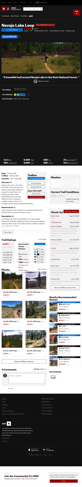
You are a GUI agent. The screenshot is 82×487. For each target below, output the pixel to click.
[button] (4, 57)
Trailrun (23, 2)
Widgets (5, 404)
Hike (15, 2)
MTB (10, 2)
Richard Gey (55, 279)
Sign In (76, 12)
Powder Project (47, 410)
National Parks (47, 414)
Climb (3, 2)
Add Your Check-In (71, 211)
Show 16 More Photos (23, 361)
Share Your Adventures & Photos (13, 414)
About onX (6, 438)
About (4, 398)
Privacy (51, 454)
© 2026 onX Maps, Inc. (35, 454)
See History (70, 201)
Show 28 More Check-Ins (65, 287)
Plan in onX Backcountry (36, 178)
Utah (26, 259)
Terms (45, 454)
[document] (64, 478)
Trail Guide (5, 16)
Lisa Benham (55, 259)
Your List (25, 98)
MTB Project (46, 401)
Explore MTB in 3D (9, 36)
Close (64, 481)
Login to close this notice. (29, 479)
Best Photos (15, 16)
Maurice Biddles (56, 226)
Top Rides (24, 16)
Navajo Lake (70, 31)
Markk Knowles (43, 81)
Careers (5, 441)
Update (72, 199)
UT (31, 31)
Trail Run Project (47, 407)
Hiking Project (46, 404)
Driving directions (36, 183)
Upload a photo (36, 193)
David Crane (55, 216)
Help (3, 401)
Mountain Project (48, 398)
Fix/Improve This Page (36, 197)
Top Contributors (8, 410)
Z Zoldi (53, 248)
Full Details (42, 239)
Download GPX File (36, 187)
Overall (25, 262)
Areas (26, 31)
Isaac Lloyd (55, 265)
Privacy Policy (71, 477)
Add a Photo (42, 269)
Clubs (4, 407)
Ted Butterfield (56, 222)
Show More (8, 232)
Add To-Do (17, 98)
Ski (30, 2)
